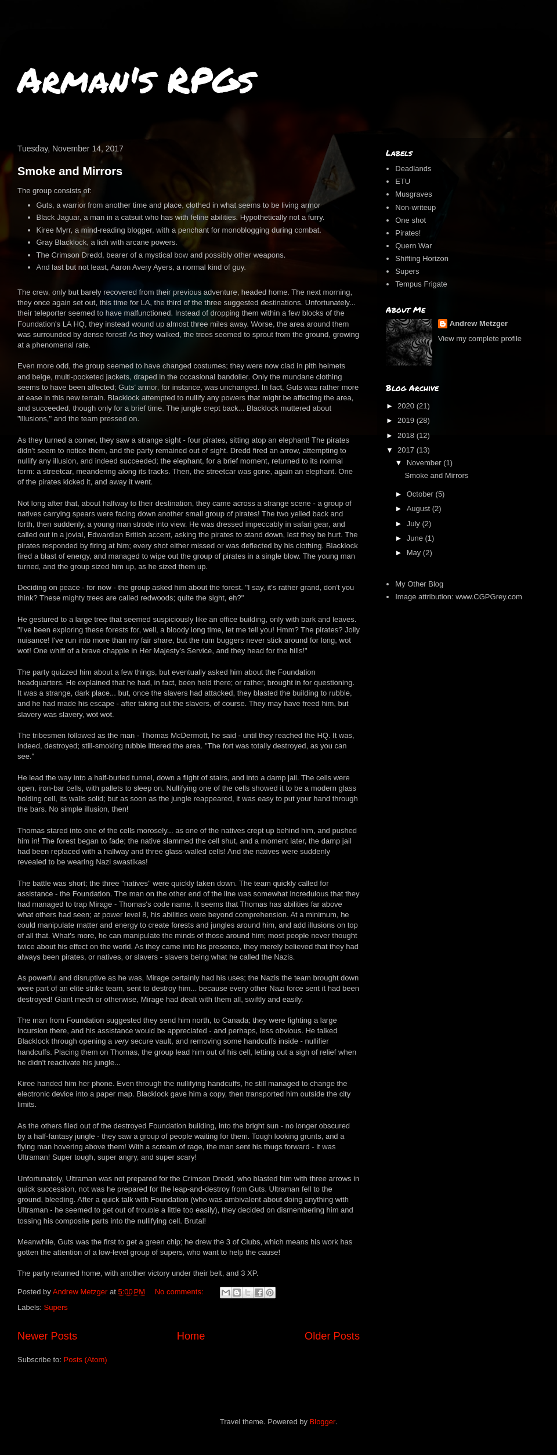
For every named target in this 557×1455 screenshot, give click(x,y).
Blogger (322, 1421)
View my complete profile (480, 338)
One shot (410, 220)
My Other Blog (419, 584)
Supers (56, 1307)
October (421, 494)
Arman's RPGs (135, 79)
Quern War (413, 245)
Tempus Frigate (421, 284)
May (415, 552)
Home (191, 1336)
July (414, 523)
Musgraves (413, 194)
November (425, 462)
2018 (407, 435)
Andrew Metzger (479, 323)
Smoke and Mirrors (69, 171)
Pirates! (408, 233)
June (416, 538)
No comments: (180, 1291)
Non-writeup (415, 207)
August (419, 508)
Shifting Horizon (422, 258)
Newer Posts (47, 1336)
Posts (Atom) (85, 1359)
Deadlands (413, 168)
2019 (407, 420)
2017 (407, 450)
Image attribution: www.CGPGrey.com (458, 596)
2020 (407, 405)
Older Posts (332, 1336)
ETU (402, 181)
